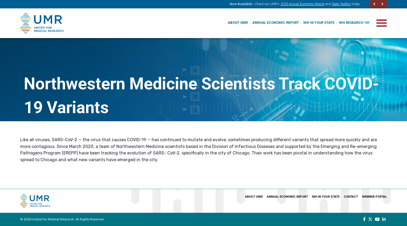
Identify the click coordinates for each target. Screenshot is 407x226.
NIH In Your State (318, 23)
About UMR (238, 23)
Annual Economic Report (275, 23)
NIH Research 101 (354, 23)
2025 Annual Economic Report (302, 4)
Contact (351, 196)
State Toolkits (341, 4)
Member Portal (374, 196)
